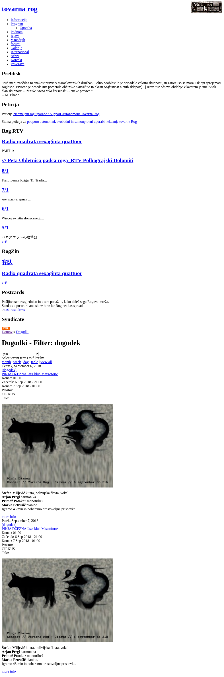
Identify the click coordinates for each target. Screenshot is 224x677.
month (6, 362)
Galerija (16, 48)
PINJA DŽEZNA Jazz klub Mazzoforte (30, 374)
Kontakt (16, 60)
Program (17, 24)
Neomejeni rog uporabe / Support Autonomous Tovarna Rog (56, 114)
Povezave (17, 64)
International (20, 52)
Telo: (5, 398)
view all (46, 362)
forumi (16, 44)
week (17, 362)
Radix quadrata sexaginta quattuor (42, 141)
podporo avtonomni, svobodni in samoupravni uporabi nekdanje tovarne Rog (82, 121)
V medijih (18, 40)
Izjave (15, 36)
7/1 (5, 190)
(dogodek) (9, 370)
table (34, 362)
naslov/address (14, 310)
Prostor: (7, 390)
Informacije (19, 20)
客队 (7, 262)
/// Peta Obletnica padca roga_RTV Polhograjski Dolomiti (67, 160)
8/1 (5, 171)
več (4, 242)
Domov (7, 332)
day (26, 362)
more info (9, 517)
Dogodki (22, 332)
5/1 (5, 227)
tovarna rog (19, 9)
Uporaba (26, 28)
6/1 (5, 209)
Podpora (17, 32)
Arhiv (15, 56)
